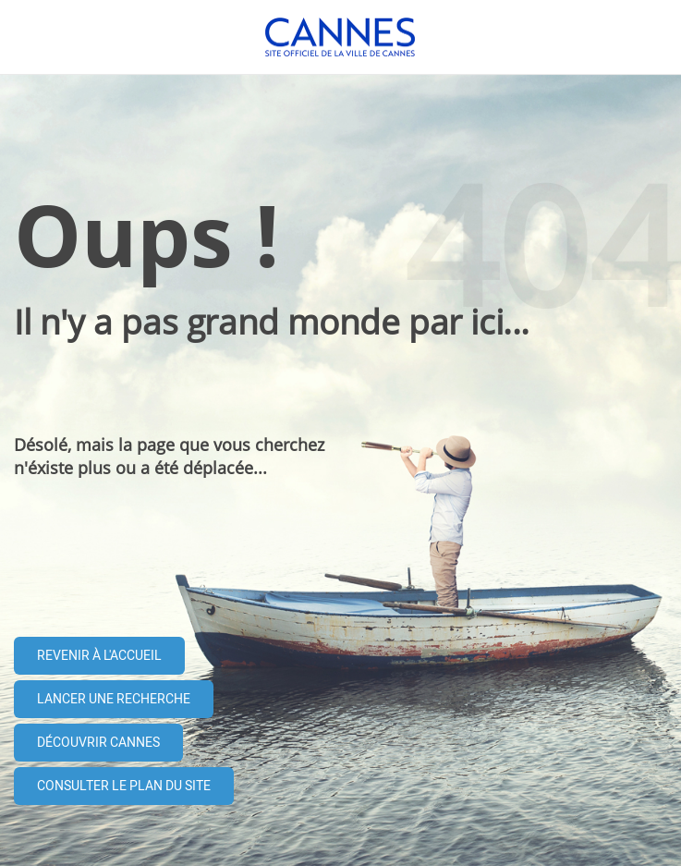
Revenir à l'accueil (99, 655)
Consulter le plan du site (124, 786)
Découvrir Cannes (98, 742)
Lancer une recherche (113, 699)
